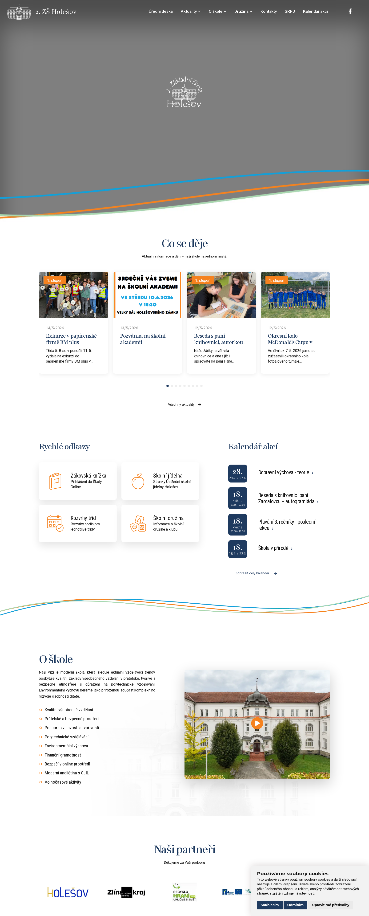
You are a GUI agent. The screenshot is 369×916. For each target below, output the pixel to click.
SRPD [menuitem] (290, 11)
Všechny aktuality (184, 405)
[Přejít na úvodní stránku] (21, 12)
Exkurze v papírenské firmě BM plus (71, 339)
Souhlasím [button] (270, 905)
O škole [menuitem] (217, 11)
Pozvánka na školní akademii (142, 339)
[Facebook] (350, 12)
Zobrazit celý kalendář (256, 573)
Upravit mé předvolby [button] (330, 905)
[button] (167, 386)
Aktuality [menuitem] (191, 11)
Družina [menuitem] (243, 11)
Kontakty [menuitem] (269, 11)
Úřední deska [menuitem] (161, 11)
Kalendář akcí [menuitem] (315, 11)
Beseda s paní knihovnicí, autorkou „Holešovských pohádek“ (218, 345)
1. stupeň (54, 280)
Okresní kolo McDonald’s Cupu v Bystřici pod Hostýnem (294, 342)
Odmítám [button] (295, 905)
